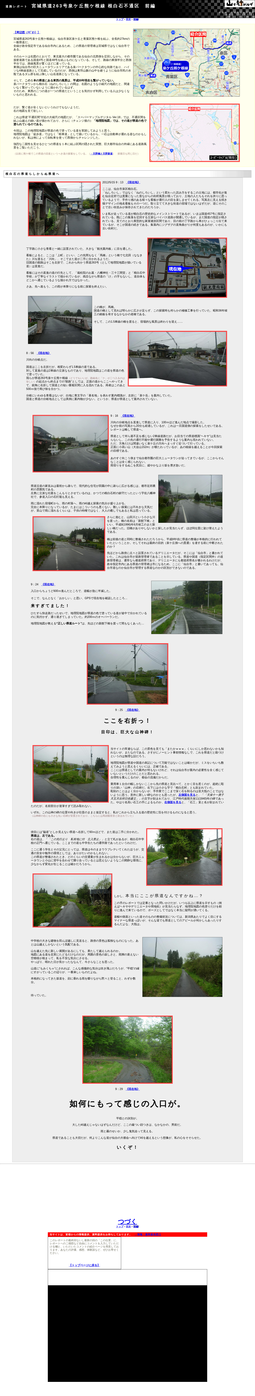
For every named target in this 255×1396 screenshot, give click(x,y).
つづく (127, 1221)
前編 (135, 19)
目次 (128, 19)
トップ (119, 19)
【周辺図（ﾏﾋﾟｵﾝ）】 (26, 32)
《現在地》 (133, 182)
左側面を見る (187, 794)
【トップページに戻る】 (84, 1265)
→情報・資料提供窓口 (148, 1234)
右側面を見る (172, 802)
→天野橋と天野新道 (101, 153)
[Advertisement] (127, 1193)
